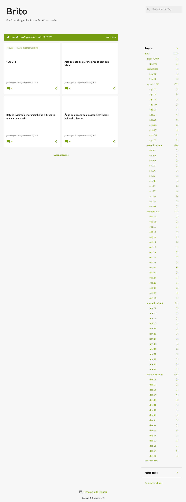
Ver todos (111, 37)
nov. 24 (152, 369)
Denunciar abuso (153, 483)
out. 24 (152, 272)
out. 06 (152, 221)
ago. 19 (152, 99)
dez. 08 (153, 390)
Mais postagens (61, 155)
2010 (147, 53)
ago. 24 (153, 114)
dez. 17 (152, 425)
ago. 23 (152, 109)
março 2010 (153, 58)
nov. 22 (152, 359)
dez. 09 (153, 395)
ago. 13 (152, 89)
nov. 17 (152, 339)
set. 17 (152, 176)
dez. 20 (152, 430)
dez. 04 (153, 379)
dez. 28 (152, 446)
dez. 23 (152, 435)
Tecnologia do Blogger (93, 492)
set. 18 (152, 181)
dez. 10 (152, 400)
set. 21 (152, 186)
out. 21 (152, 257)
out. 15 (152, 242)
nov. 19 (152, 349)
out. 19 (152, 252)
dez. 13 (152, 415)
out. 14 (152, 237)
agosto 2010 (153, 84)
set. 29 (152, 201)
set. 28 (152, 196)
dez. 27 (152, 440)
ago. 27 (153, 130)
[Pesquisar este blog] (166, 9)
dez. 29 (152, 451)
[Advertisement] (129, 86)
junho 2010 (152, 69)
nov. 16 (152, 333)
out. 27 (152, 288)
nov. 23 (152, 364)
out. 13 (152, 232)
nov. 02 (152, 313)
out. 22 (152, 262)
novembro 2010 (155, 303)
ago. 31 (152, 140)
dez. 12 (152, 410)
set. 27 (152, 191)
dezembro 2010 (154, 374)
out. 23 (152, 267)
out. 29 (152, 298)
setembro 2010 (154, 145)
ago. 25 (153, 120)
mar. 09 (153, 64)
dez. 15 (152, 420)
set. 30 (152, 206)
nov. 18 (152, 344)
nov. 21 (152, 354)
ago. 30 (153, 135)
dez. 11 (152, 405)
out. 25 (152, 277)
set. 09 (152, 160)
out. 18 (152, 247)
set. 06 (152, 155)
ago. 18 (153, 94)
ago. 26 (153, 125)
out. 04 (152, 216)
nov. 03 (152, 318)
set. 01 (152, 150)
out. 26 (152, 283)
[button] (56, 88)
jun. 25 (152, 79)
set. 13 (152, 165)
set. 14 (152, 171)
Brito (16, 11)
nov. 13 (152, 328)
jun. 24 (152, 74)
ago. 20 (153, 104)
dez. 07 (152, 384)
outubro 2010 (153, 211)
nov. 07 (152, 323)
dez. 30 (152, 456)
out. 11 (152, 227)
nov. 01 (152, 308)
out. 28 (152, 293)
